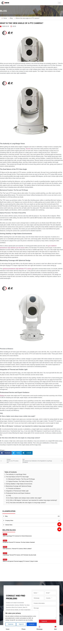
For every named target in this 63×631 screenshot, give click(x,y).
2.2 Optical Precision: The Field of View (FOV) (19, 481)
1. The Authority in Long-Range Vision (15, 474)
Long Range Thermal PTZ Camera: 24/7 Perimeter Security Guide (19, 555)
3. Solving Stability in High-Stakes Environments (18, 483)
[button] (6, 453)
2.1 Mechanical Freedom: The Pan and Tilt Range (20, 479)
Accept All (31, 624)
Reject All (21, 624)
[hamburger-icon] (59, 3)
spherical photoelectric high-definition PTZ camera (17, 268)
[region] (21, 619)
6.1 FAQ (8, 495)
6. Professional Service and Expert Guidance (17, 493)
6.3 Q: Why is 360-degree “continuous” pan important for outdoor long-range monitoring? (31, 500)
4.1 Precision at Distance (13, 488)
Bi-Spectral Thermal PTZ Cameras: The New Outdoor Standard (19, 542)
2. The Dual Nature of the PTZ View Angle (17, 476)
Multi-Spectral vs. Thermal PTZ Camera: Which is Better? (17, 548)
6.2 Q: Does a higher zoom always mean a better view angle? (24, 498)
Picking (2, 395)
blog (5, 534)
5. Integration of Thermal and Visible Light (17, 491)
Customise (10, 624)
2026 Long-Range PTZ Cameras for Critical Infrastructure (17, 536)
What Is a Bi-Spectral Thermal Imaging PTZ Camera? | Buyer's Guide (20, 561)
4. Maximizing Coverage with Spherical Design (18, 486)
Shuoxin (28, 148)
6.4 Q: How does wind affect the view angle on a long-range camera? (26, 502)
